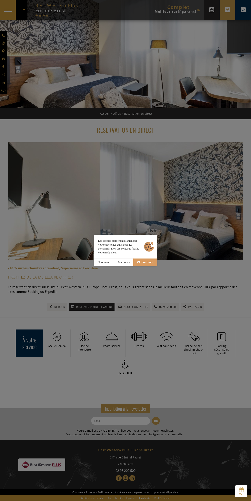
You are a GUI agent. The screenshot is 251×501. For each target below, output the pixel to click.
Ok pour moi (145, 262)
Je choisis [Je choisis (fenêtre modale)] (124, 262)
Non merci (104, 262)
